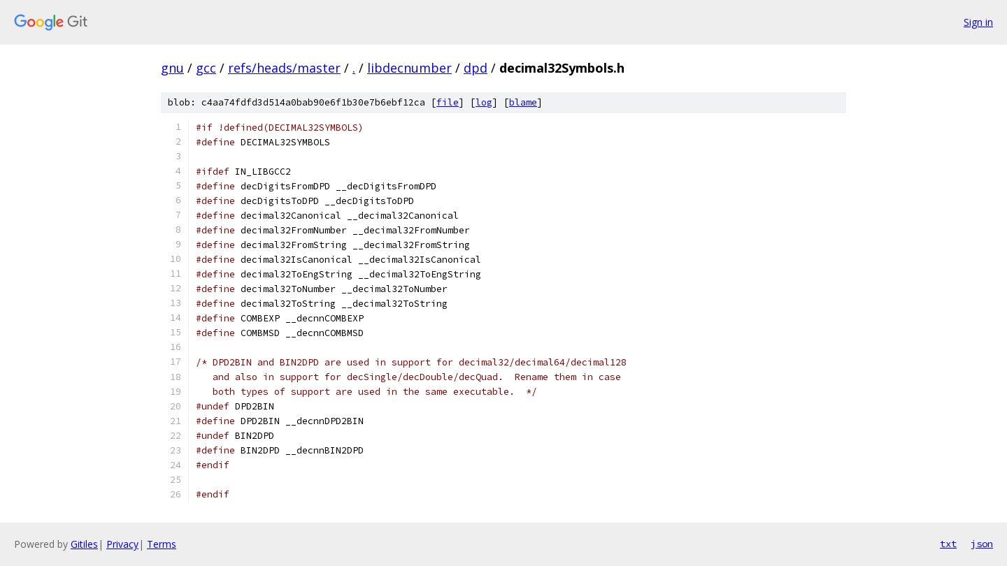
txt (948, 543)
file (447, 102)
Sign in (978, 22)
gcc (206, 67)
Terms (161, 544)
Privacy (122, 544)
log (484, 102)
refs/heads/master (284, 67)
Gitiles (84, 544)
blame (523, 102)
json (982, 543)
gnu (172, 67)
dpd (475, 67)
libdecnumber (409, 67)
